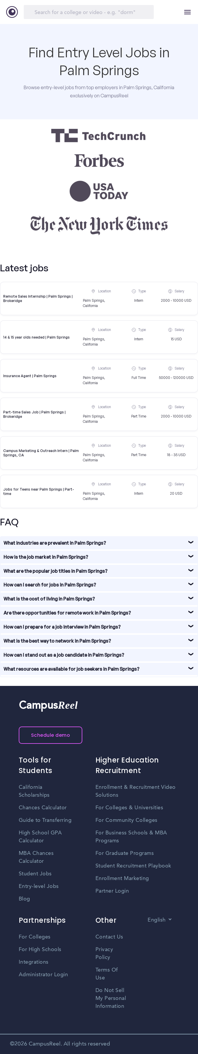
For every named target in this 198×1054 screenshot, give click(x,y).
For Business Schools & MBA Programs (131, 836)
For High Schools (40, 949)
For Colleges (35, 937)
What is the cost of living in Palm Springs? (49, 599)
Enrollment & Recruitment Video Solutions (135, 791)
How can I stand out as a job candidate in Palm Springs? (64, 655)
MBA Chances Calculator (36, 857)
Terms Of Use (106, 974)
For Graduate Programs (124, 853)
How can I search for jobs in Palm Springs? (50, 585)
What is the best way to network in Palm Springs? (57, 641)
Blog (24, 899)
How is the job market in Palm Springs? (46, 557)
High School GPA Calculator (40, 836)
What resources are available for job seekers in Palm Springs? (71, 669)
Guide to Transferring (45, 820)
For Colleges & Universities (129, 807)
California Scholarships (34, 791)
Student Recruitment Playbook (133, 866)
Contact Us (109, 937)
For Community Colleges (126, 820)
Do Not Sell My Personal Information (110, 998)
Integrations (34, 962)
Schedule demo (50, 735)
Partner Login (112, 891)
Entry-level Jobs (39, 886)
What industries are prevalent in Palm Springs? (55, 543)
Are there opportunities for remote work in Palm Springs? (67, 613)
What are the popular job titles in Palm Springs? (55, 571)
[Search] (89, 12)
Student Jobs (35, 874)
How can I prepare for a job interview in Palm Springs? (62, 627)
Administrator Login (43, 974)
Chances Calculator (43, 807)
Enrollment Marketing (122, 878)
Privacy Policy (104, 953)
